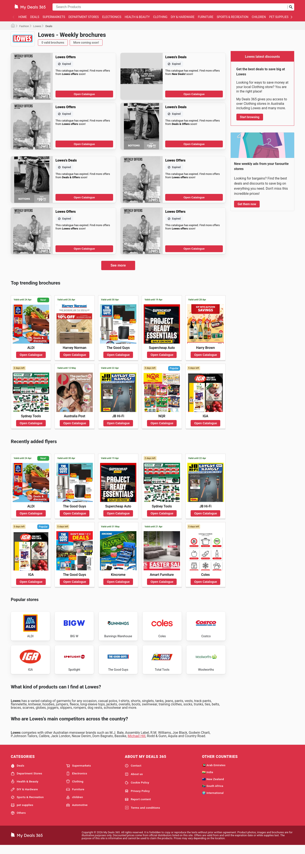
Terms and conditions (142, 816)
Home (22, 17)
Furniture (205, 17)
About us (134, 782)
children (259, 17)
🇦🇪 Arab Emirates (214, 773)
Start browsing (249, 117)
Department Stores (83, 17)
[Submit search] (290, 7)
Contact (133, 774)
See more (118, 265)
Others (18, 821)
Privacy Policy (137, 799)
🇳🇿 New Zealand (213, 787)
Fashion (24, 26)
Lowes (37, 26)
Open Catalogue (84, 94)
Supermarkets (54, 17)
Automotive (76, 813)
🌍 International (213, 801)
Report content (138, 807)
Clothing (160, 17)
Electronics (111, 17)
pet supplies (278, 17)
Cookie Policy (137, 790)
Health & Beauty (137, 17)
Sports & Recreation (232, 17)
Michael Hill (136, 744)
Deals (34, 17)
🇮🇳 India (207, 780)
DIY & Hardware (182, 17)
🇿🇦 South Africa (212, 794)
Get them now (247, 204)
